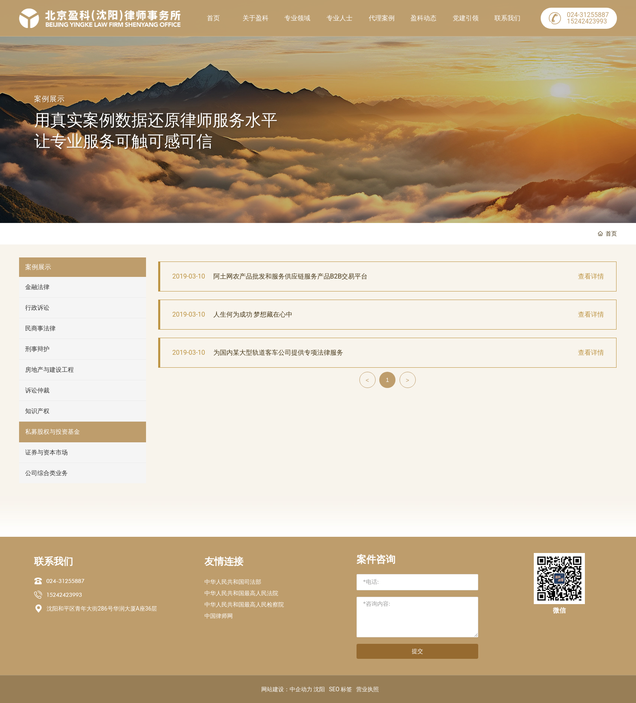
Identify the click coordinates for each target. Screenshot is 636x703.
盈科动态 (423, 18)
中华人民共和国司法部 (232, 582)
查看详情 (591, 276)
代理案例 (382, 18)
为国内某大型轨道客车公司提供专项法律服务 (278, 352)
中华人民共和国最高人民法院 (241, 593)
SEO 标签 (340, 689)
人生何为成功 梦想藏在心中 (253, 314)
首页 (213, 18)
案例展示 (49, 98)
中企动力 (301, 689)
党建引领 (466, 18)
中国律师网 (218, 616)
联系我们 (507, 18)
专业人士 (339, 18)
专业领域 (297, 18)
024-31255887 (65, 581)
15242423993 (64, 595)
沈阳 (319, 689)
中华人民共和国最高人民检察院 (244, 604)
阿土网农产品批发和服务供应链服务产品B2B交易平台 (290, 276)
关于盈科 (256, 18)
